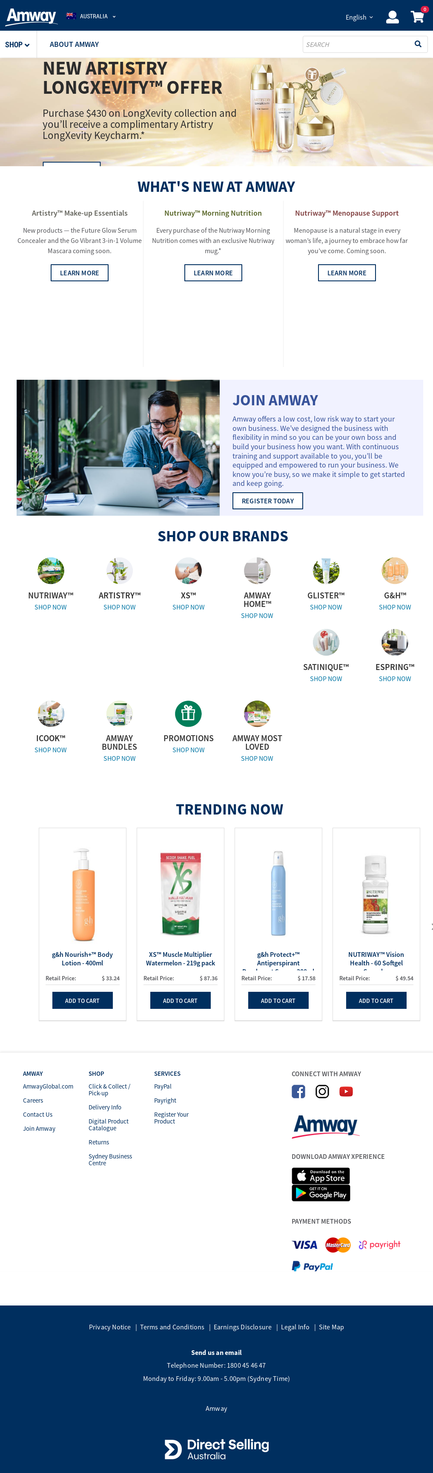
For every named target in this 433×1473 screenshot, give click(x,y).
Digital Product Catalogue (109, 1124)
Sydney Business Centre (110, 1159)
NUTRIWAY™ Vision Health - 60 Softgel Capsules (376, 960)
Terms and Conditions (172, 1327)
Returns (99, 1142)
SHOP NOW (50, 607)
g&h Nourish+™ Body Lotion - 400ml (82, 958)
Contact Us (37, 1114)
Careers (33, 1100)
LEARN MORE (79, 354)
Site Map (331, 1327)
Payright (165, 1100)
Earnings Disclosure (243, 1327)
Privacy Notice (110, 1327)
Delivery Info (105, 1107)
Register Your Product (171, 1117)
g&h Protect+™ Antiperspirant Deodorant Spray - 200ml (278, 960)
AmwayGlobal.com (48, 1086)
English (356, 17)
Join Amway (39, 1128)
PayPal (163, 1086)
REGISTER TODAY (268, 501)
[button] (21, 44)
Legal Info (295, 1327)
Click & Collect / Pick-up (109, 1089)
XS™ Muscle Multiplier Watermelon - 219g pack (180, 958)
